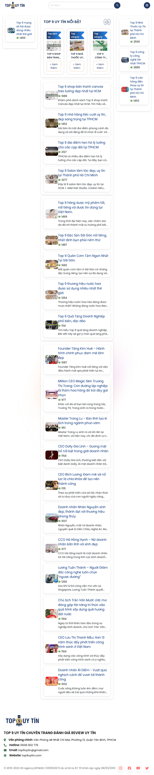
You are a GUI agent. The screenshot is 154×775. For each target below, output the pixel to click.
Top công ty (75, 35)
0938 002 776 (29, 745)
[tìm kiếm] (117, 5)
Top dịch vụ (52, 35)
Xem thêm (54, 66)
